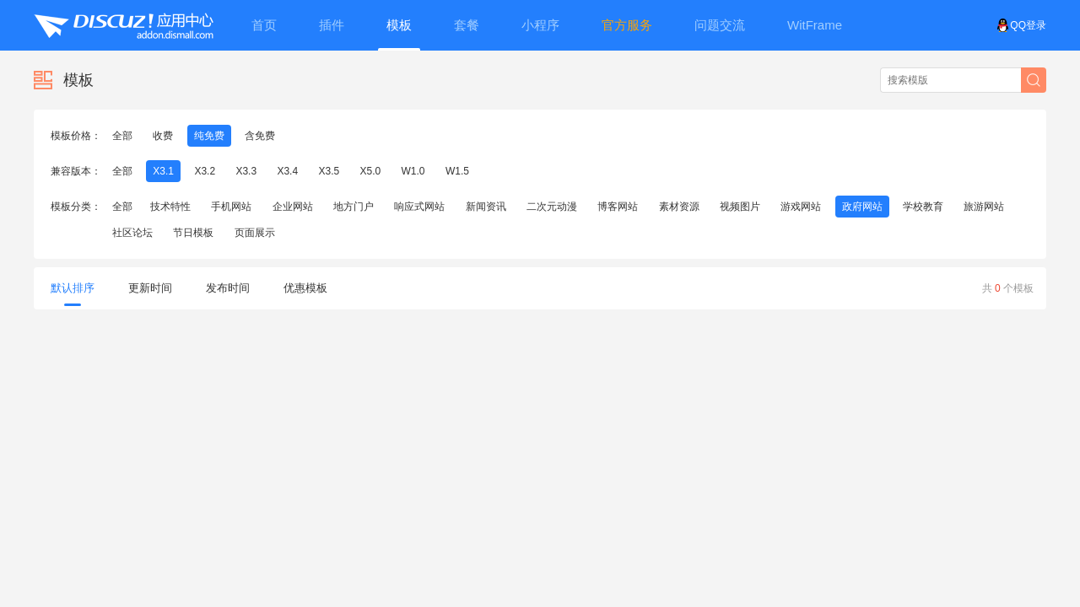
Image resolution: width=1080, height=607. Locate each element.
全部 (122, 136)
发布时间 (228, 288)
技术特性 (170, 206)
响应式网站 (419, 206)
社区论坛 (132, 233)
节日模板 (193, 233)
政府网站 (862, 206)
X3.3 (245, 171)
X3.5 (328, 171)
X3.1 (163, 171)
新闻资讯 (486, 206)
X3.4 (287, 171)
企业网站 (293, 206)
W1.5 (457, 171)
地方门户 (353, 206)
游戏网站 (800, 206)
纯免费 (209, 136)
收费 (163, 136)
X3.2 (204, 171)
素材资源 (679, 206)
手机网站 (231, 206)
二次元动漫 (551, 206)
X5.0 (370, 171)
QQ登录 (1021, 25)
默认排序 (72, 294)
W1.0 (413, 171)
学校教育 (923, 206)
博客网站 (617, 206)
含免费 (260, 136)
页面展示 (255, 233)
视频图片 (740, 206)
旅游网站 (984, 206)
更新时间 (150, 288)
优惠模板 (305, 288)
